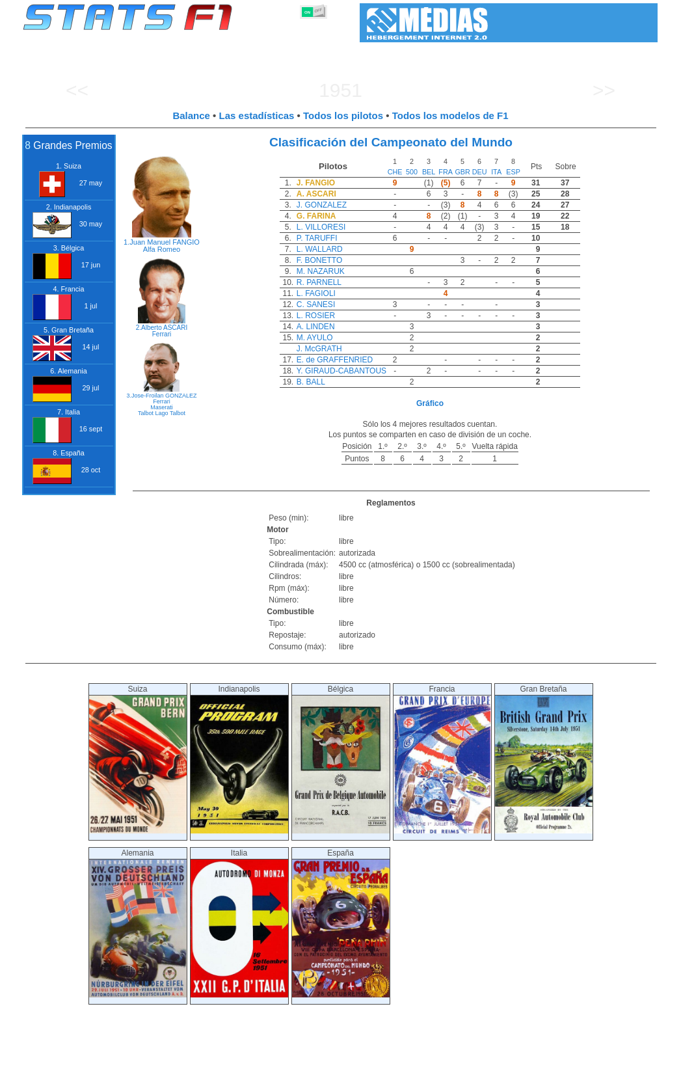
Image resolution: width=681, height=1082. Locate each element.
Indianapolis (239, 758)
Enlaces (553, 1069)
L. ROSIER (316, 315)
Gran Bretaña (544, 758)
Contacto (628, 1069)
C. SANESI (316, 304)
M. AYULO (315, 337)
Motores (339, 1069)
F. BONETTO (319, 260)
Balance (191, 115)
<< (77, 90)
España (341, 922)
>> (604, 90)
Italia (239, 922)
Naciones (435, 1069)
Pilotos (238, 1069)
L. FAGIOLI (316, 293)
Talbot (177, 413)
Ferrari (161, 334)
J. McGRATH (319, 348)
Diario (518, 1069)
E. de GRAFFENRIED (335, 359)
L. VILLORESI (321, 227)
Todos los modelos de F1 (450, 115)
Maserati (161, 407)
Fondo (590, 1069)
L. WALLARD (320, 249)
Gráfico (430, 403)
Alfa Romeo (161, 249)
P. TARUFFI (317, 238)
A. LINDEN (316, 326)
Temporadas (118, 1069)
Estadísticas (63, 1069)
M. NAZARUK (321, 271)
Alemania (138, 922)
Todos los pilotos (343, 115)
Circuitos (479, 1069)
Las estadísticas (257, 115)
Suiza (138, 758)
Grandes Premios (183, 1069)
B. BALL (311, 381)
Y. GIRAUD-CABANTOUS (341, 370)
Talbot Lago (153, 413)
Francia (442, 758)
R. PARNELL (319, 282)
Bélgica (341, 758)
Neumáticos (386, 1069)
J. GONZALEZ (322, 205)
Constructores (287, 1069)
